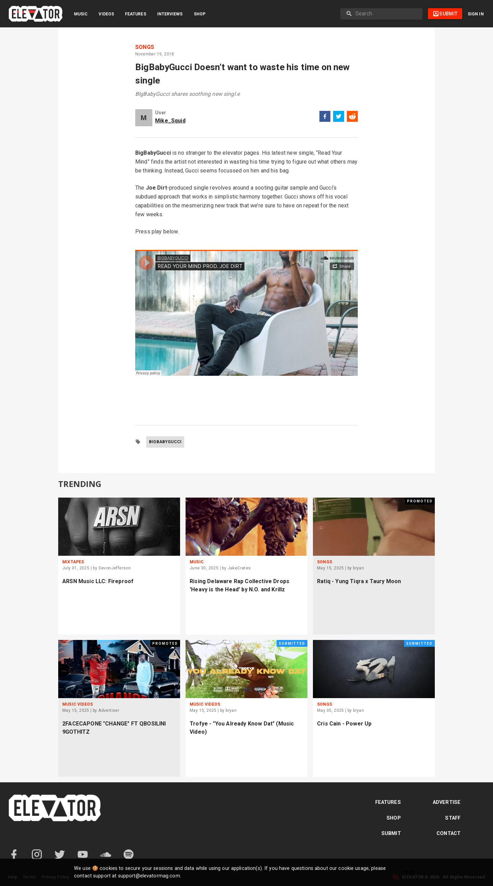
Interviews (170, 14)
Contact (448, 833)
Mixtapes (73, 562)
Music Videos (77, 704)
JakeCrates (239, 568)
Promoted (420, 501)
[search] (386, 13)
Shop (199, 14)
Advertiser (108, 710)
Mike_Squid (170, 120)
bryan (358, 568)
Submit (391, 833)
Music (81, 14)
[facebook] (324, 117)
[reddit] (352, 117)
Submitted (292, 643)
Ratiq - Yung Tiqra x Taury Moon (359, 581)
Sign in (476, 14)
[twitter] (338, 117)
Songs (144, 47)
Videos (106, 14)
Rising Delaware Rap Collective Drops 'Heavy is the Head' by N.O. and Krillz (239, 585)
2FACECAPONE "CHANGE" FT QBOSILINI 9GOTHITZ (114, 727)
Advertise (446, 802)
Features (135, 14)
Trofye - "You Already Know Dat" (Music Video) (242, 727)
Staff (452, 818)
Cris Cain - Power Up (344, 723)
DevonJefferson (115, 568)
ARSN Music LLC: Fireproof (98, 581)
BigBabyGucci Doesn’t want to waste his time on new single (242, 74)
